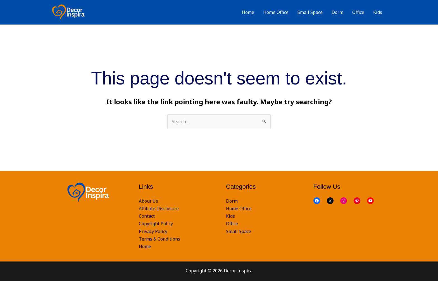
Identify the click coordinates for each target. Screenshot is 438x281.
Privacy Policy (153, 231)
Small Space (238, 231)
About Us (148, 201)
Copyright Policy (156, 224)
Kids (230, 216)
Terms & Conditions (159, 239)
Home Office (238, 208)
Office (232, 224)
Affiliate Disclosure (159, 208)
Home (145, 246)
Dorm (232, 201)
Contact (147, 216)
